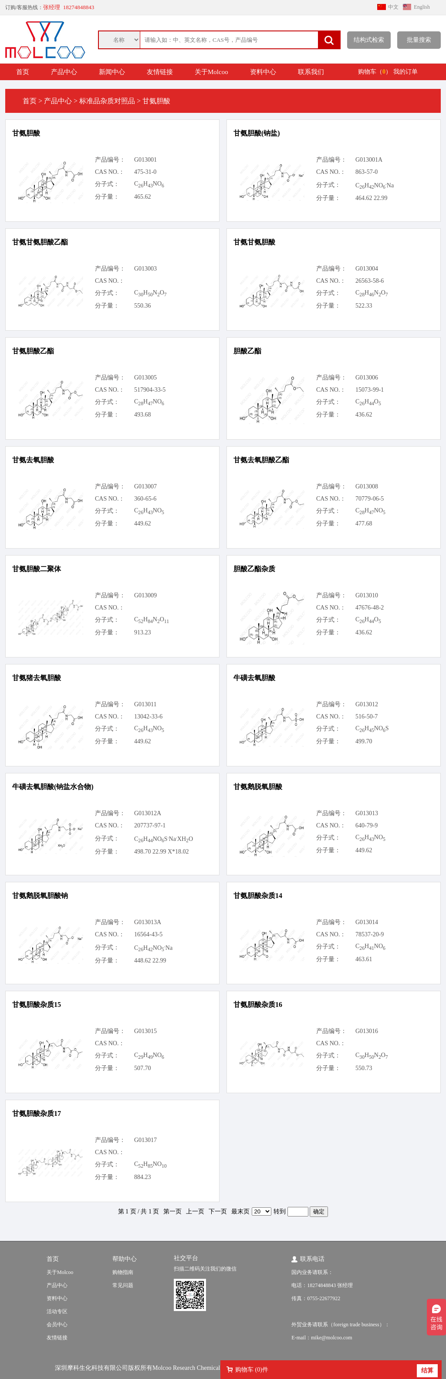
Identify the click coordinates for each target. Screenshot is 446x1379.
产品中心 (64, 71)
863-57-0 (366, 172)
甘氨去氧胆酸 (33, 460)
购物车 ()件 (251, 1369)
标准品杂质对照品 (107, 101)
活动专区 (57, 1311)
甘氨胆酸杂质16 (257, 1004)
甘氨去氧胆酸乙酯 (261, 460)
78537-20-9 (369, 934)
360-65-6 (145, 498)
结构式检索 (369, 40)
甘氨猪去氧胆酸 (36, 677)
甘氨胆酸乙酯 (33, 351)
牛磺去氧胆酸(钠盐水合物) (53, 786)
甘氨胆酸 (26, 133)
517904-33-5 (150, 389)
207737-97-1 (150, 825)
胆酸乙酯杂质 (254, 569)
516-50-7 (366, 716)
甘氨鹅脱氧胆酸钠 (40, 895)
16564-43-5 (148, 934)
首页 (22, 71)
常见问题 (122, 1285)
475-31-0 (145, 172)
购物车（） (375, 71)
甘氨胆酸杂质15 (36, 1004)
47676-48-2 (369, 607)
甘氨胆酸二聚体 (36, 569)
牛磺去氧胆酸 (254, 677)
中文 (393, 7)
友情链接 (160, 71)
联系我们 (311, 71)
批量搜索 (419, 40)
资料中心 (263, 71)
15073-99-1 (369, 389)
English (422, 7)
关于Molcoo (211, 71)
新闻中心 (112, 71)
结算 (427, 1370)
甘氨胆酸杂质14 (257, 895)
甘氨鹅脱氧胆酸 (257, 786)
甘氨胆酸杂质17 (36, 1113)
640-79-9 (366, 825)
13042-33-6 (148, 716)
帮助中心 (124, 1259)
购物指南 (122, 1272)
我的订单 (405, 71)
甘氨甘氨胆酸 (254, 242)
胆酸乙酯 (247, 351)
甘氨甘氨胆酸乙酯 (40, 242)
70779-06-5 (369, 498)
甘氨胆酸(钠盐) (256, 133)
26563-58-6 (369, 281)
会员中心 (57, 1324)
